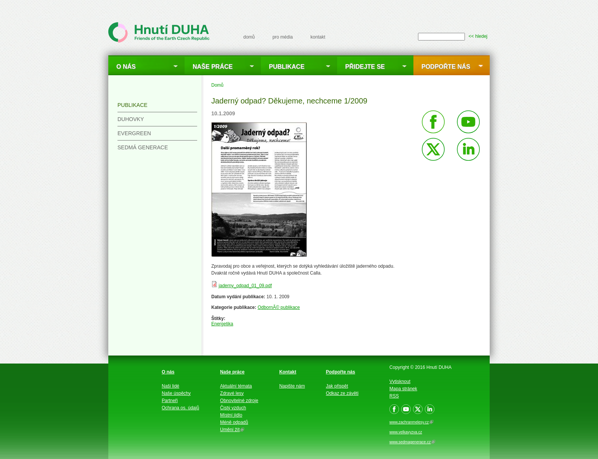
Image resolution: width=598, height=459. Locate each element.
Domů (217, 85)
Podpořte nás (445, 66)
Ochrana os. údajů (180, 408)
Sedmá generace (142, 147)
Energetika (222, 323)
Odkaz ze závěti (342, 393)
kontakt (317, 37)
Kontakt (287, 372)
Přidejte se (365, 66)
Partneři (170, 400)
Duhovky (130, 119)
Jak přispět (337, 386)
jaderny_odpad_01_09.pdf (245, 285)
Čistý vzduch (233, 408)
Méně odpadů (234, 422)
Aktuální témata (236, 386)
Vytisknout (399, 381)
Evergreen (134, 133)
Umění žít (232, 429)
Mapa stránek (403, 388)
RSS (394, 396)
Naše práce (213, 66)
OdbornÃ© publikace (278, 307)
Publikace (286, 66)
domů (249, 37)
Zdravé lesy (232, 393)
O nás (126, 66)
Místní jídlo (231, 415)
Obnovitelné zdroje (239, 400)
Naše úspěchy (176, 393)
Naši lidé (170, 386)
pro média (282, 37)
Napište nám (292, 386)
